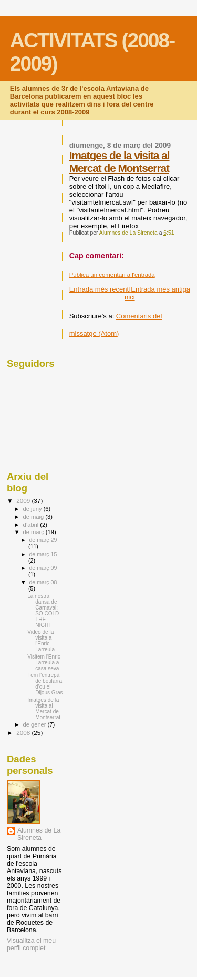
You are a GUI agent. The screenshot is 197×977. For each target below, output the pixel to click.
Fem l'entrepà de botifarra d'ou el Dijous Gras (45, 683)
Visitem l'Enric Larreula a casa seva (43, 662)
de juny (33, 509)
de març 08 (43, 582)
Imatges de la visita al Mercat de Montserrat (119, 161)
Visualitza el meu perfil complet (31, 944)
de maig (34, 517)
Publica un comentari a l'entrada (112, 275)
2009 (24, 500)
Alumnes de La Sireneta (38, 834)
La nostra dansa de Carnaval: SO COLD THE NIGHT (43, 610)
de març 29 (43, 540)
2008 (24, 732)
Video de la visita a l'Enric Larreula (41, 640)
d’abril (31, 524)
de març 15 (43, 554)
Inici (130, 293)
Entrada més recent (99, 289)
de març (34, 532)
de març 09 (43, 568)
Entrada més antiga (160, 289)
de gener (35, 724)
